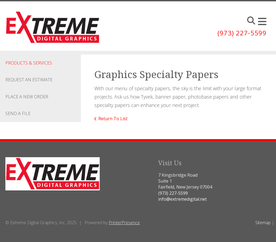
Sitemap (263, 223)
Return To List (112, 119)
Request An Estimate (29, 80)
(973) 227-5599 (242, 32)
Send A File (17, 113)
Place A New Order (26, 97)
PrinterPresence (124, 223)
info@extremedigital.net (182, 199)
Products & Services (28, 63)
